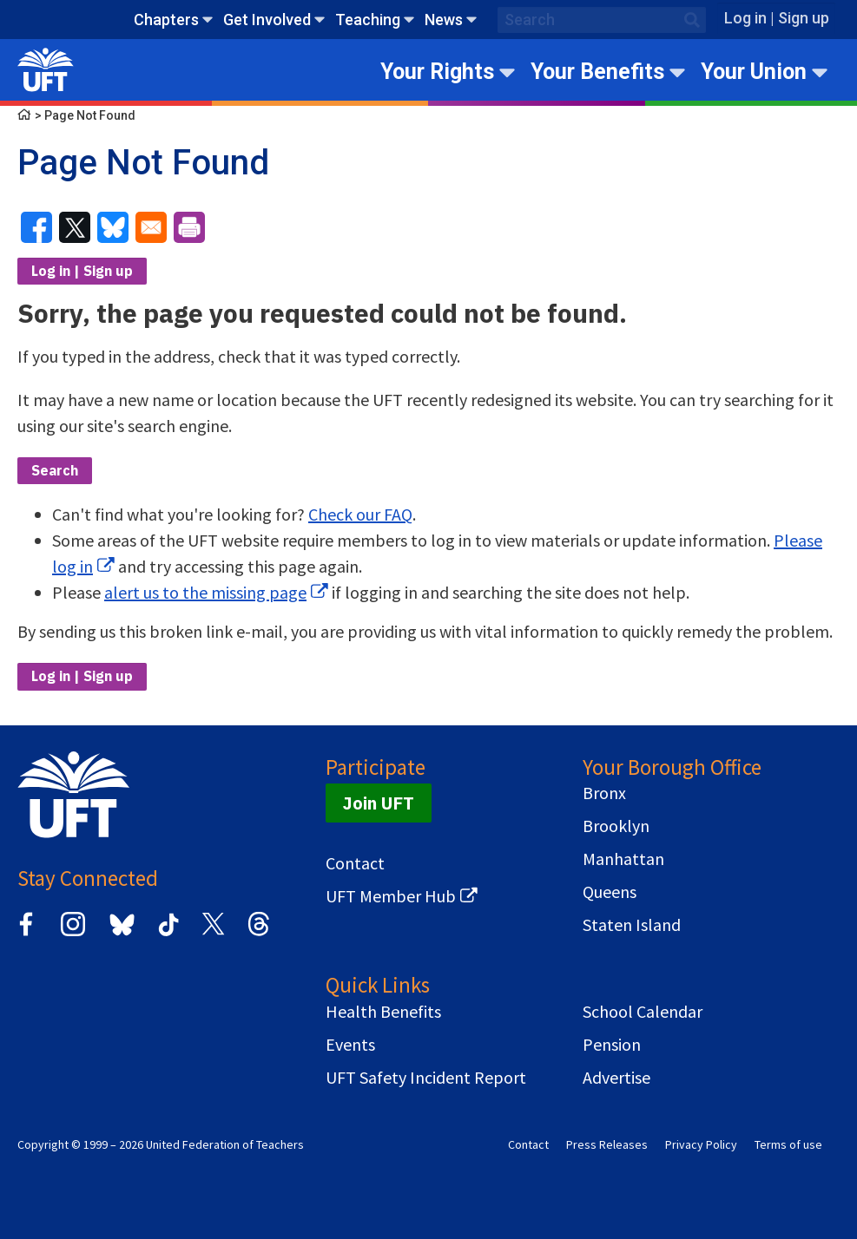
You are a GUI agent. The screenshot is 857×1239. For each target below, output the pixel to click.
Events (350, 1044)
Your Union (754, 71)
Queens (609, 891)
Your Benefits (597, 71)
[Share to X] (74, 227)
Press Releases (607, 1144)
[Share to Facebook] (36, 227)
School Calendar (642, 1011)
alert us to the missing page (205, 592)
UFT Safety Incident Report (426, 1077)
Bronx (604, 793)
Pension (612, 1044)
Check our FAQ (360, 514)
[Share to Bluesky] (113, 227)
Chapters (166, 19)
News (444, 19)
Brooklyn (616, 826)
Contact (355, 863)
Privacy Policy (701, 1144)
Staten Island (632, 924)
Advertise (616, 1077)
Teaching (367, 19)
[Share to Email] (151, 227)
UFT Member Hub (391, 896)
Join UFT (378, 803)
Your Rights (437, 71)
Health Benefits (383, 1011)
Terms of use (788, 1144)
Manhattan (623, 859)
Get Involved (267, 19)
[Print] (189, 227)
